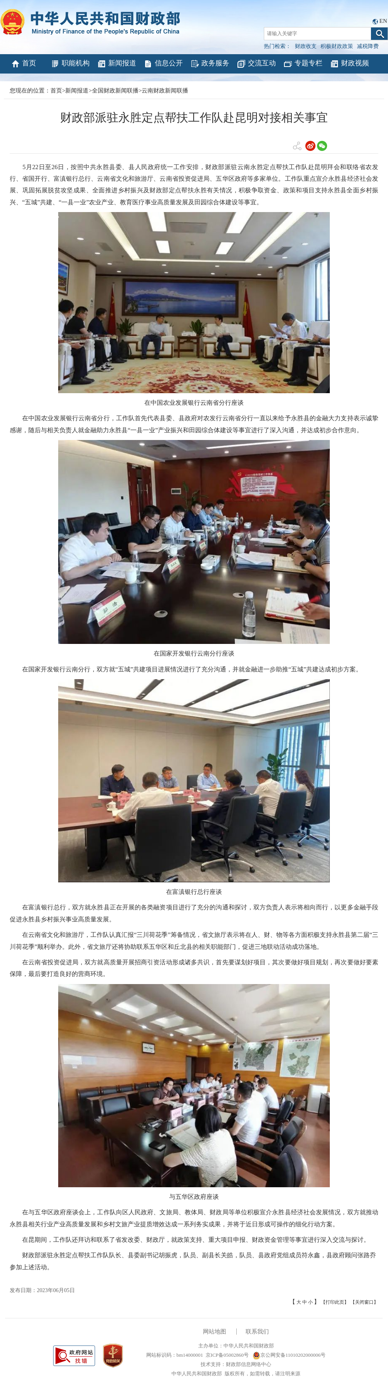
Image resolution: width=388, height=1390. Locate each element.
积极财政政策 (336, 46)
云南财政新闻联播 (165, 90)
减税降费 (368, 46)
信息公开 (163, 63)
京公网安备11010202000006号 (289, 1355)
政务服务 (209, 63)
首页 (23, 63)
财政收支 (306, 46)
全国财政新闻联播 (115, 90)
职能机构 (70, 63)
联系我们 (257, 1331)
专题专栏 (302, 63)
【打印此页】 (335, 1302)
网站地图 (214, 1331)
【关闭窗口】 (364, 1302)
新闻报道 (116, 63)
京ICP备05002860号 (227, 1355)
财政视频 (349, 63)
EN (383, 21)
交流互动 (256, 63)
